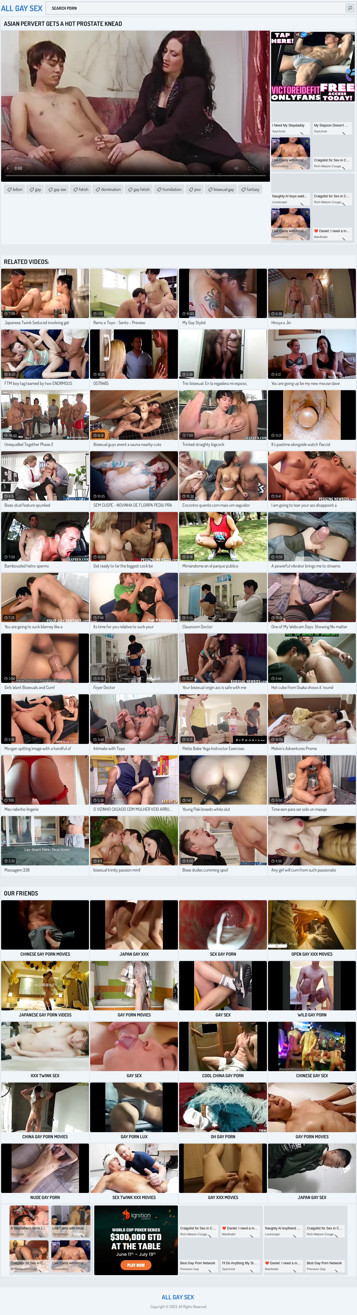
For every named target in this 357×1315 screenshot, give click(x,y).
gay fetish (142, 189)
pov (197, 189)
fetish (83, 189)
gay (38, 189)
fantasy (253, 189)
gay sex (60, 189)
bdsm (17, 189)
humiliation (172, 189)
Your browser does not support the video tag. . (135, 106)
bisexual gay (224, 189)
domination (111, 189)
